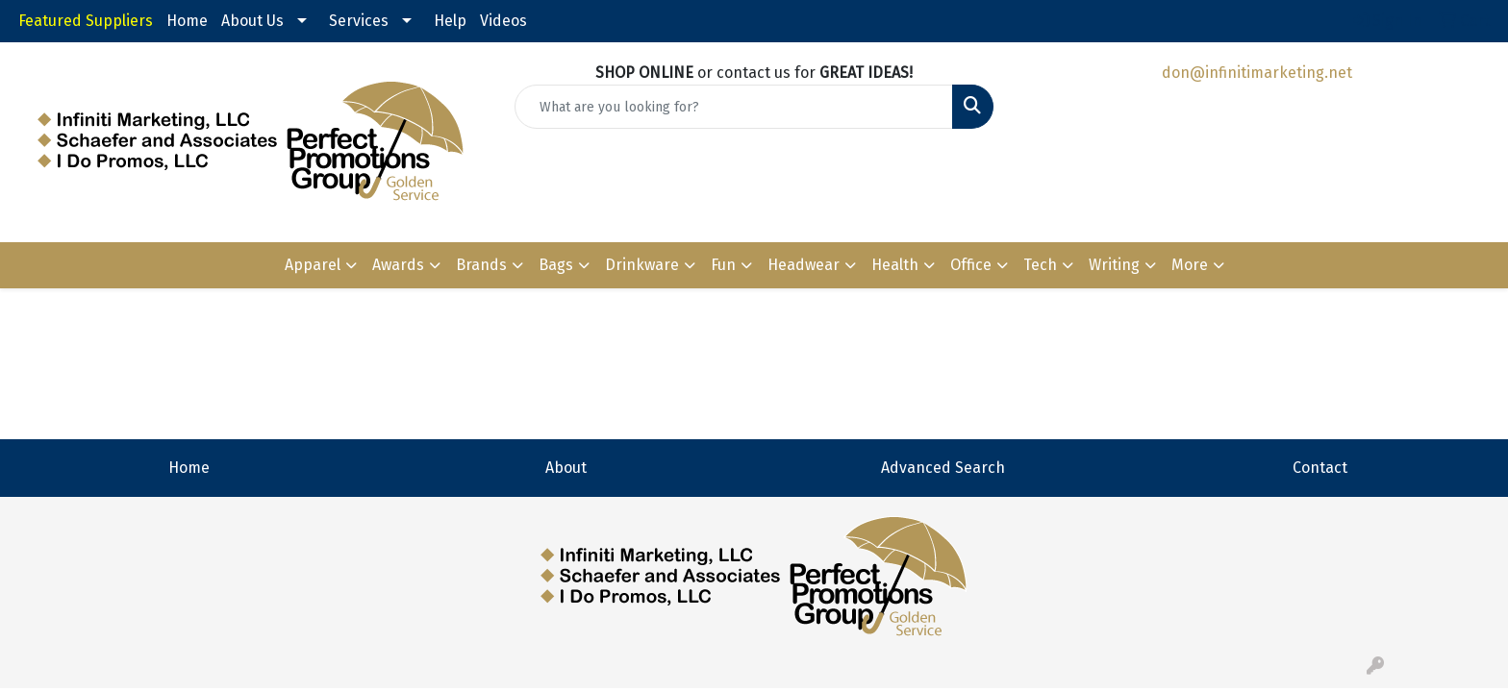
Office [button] (971, 265)
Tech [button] (1040, 265)
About (566, 467)
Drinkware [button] (642, 265)
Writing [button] (1114, 265)
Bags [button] (556, 265)
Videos (503, 21)
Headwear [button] (803, 265)
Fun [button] (723, 265)
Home (187, 21)
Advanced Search (943, 467)
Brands (481, 265)
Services (359, 21)
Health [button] (894, 265)
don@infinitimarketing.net (1257, 72)
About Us (252, 21)
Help (450, 21)
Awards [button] (398, 265)
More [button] (1189, 265)
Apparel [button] (312, 265)
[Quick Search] (734, 107)
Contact (1320, 467)
